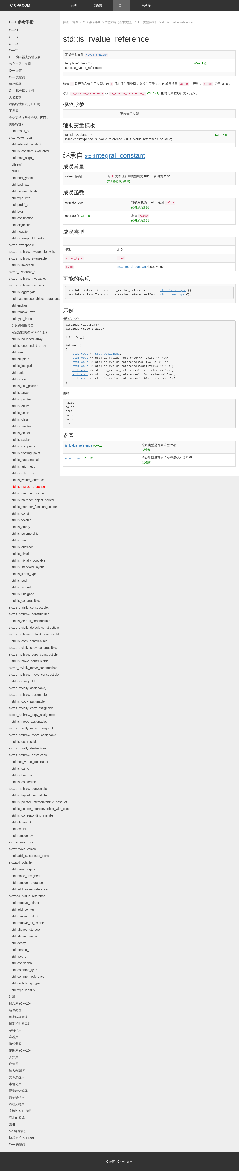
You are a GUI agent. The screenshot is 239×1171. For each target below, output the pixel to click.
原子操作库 (17, 1097)
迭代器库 (15, 1043)
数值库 (13, 1064)
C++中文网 (125, 1161)
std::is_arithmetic (22, 466)
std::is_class (19, 419)
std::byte (16, 211)
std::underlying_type (24, 983)
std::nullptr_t (19, 359)
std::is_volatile (20, 520)
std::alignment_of (22, 822)
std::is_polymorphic (23, 533)
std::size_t (17, 352)
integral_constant (115, 155)
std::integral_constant (25, 144)
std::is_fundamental (24, 460)
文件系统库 (17, 1077)
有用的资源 (17, 1117)
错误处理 (15, 1010)
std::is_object (19, 433)
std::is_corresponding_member (32, 815)
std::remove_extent (23, 916)
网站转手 (147, 5)
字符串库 (15, 1030)
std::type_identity (22, 990)
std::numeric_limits (23, 191)
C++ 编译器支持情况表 (25, 57)
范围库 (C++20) (20, 1050)
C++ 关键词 (17, 77)
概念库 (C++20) (20, 1003)
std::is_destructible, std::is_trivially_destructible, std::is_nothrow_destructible (28, 748)
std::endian (18, 305)
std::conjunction (21, 218)
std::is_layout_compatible (28, 795)
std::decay (17, 943)
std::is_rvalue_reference (27, 486)
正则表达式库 (18, 1090)
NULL (14, 171)
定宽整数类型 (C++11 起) (28, 332)
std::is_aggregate (22, 292)
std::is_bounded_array (25, 339)
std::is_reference (22, 473)
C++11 (13, 30)
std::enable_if (19, 950)
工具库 (13, 111)
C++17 (13, 43)
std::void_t (17, 956)
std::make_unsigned (24, 876)
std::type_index (21, 319)
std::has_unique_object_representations (38, 298)
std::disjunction (20, 225)
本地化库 (15, 1084)
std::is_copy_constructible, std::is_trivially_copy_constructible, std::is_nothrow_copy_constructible (33, 647)
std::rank (16, 372)
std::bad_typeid (21, 178)
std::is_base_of (21, 775)
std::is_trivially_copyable (27, 560)
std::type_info (19, 198)
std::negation (19, 231)
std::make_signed (22, 869)
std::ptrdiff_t (18, 205)
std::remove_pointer (24, 903)
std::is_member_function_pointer (33, 507)
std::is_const (19, 513)
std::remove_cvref (22, 312)
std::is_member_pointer (26, 493)
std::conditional (20, 963)
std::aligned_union (23, 936)
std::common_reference (26, 976)
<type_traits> (97, 55)
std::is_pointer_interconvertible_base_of (38, 802)
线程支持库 (17, 1104)
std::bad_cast (19, 184)
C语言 (98, 5)
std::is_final (18, 540)
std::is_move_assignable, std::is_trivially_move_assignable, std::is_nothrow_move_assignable (32, 728)
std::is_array (19, 392)
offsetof (15, 164)
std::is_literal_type (23, 574)
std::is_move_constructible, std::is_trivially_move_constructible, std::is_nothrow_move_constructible (34, 667)
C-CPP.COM (20, 5)
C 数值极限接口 (21, 325)
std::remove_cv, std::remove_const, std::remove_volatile (23, 842)
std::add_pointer (21, 909)
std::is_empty (19, 527)
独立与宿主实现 (20, 64)
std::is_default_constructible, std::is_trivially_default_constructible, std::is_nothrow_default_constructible (34, 627)
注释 (12, 997)
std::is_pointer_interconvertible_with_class (39, 809)
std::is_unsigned (21, 594)
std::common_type (23, 970)
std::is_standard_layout (26, 567)
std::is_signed (20, 587)
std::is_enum (19, 406)
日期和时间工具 (20, 1023)
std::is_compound (22, 446)
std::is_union (19, 413)
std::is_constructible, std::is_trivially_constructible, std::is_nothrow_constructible (29, 607)
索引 (12, 1124)
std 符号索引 (18, 1131)
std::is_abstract (21, 547)
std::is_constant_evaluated (29, 151)
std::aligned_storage (24, 929)
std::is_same (19, 768)
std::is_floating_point (24, 453)
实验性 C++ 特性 (20, 1111)
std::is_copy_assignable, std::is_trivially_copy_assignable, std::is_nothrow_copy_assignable (32, 708)
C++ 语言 (15, 70)
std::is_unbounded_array (27, 345)
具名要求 (15, 97)
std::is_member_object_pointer (31, 500)
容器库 (13, 1037)
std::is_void (18, 379)
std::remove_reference (26, 882)
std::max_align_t (21, 158)
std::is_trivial (19, 554)
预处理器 (15, 84)
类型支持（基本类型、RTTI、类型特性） (131, 22)
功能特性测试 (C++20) (24, 104)
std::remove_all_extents (27, 923)
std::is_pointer (20, 399)
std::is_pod (18, 580)
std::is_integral (20, 366)
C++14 (13, 37)
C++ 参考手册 (21, 22)
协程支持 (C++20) (21, 1137)
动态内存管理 (18, 1017)
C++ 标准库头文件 (21, 90)
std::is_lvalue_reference (27, 480)
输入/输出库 (17, 1070)
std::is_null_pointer (23, 386)
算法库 (13, 1057)
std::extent (17, 829)
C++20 (13, 50)
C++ (122, 5)
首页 (74, 5)
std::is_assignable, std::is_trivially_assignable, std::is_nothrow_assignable (28, 687)
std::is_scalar (19, 439)
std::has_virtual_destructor (28, 762)
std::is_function (20, 426)
